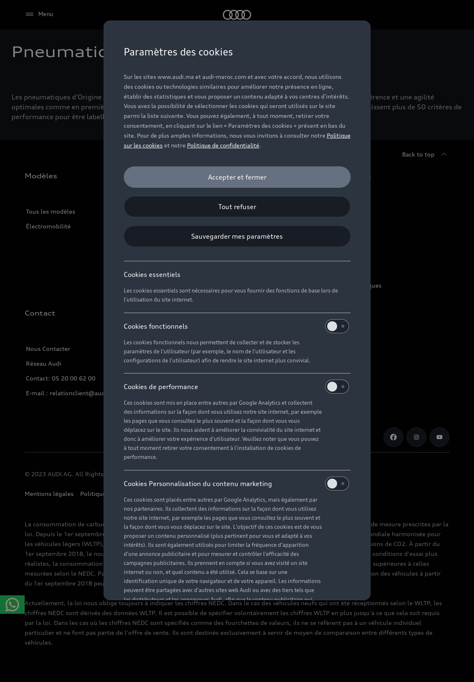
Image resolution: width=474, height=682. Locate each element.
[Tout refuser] (237, 206)
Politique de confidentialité (223, 145)
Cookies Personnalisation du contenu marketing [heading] (236, 483)
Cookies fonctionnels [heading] (236, 326)
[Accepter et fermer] (237, 177)
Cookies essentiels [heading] (152, 274)
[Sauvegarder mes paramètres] (237, 236)
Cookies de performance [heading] (236, 386)
